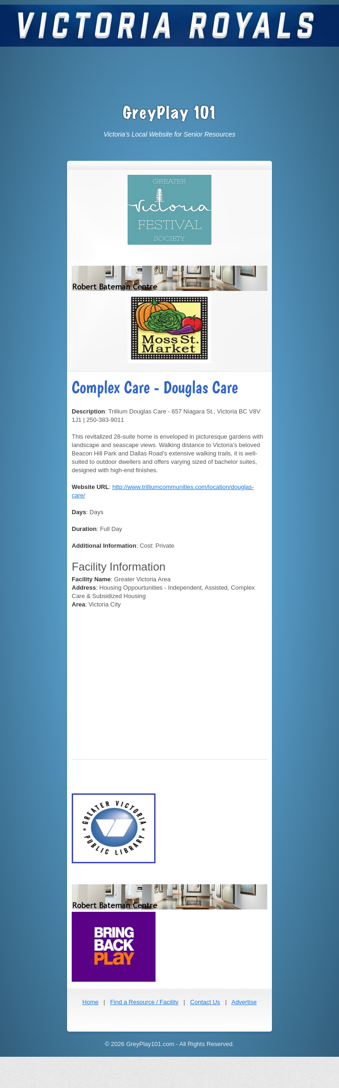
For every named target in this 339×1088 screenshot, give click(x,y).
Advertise (244, 1001)
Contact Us (205, 1001)
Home (90, 1001)
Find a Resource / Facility (144, 1001)
